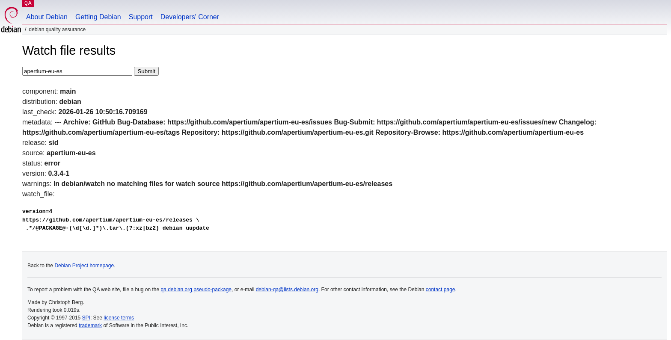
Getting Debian (98, 17)
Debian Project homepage (84, 266)
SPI (86, 318)
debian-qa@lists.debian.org (287, 290)
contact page (440, 290)
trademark (90, 325)
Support (141, 17)
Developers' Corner (189, 17)
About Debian (47, 17)
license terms (119, 318)
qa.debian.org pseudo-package (196, 290)
